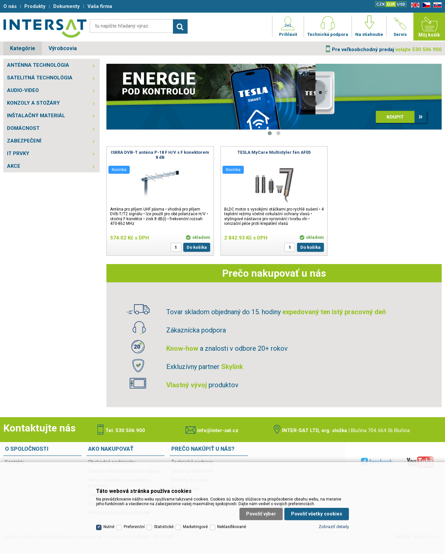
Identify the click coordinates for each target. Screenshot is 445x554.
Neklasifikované (231, 526)
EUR (391, 4)
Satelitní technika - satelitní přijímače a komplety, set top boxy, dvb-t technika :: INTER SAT (44, 28)
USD (401, 4)
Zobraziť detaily (334, 526)
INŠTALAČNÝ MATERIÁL (36, 116)
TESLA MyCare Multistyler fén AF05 (274, 152)
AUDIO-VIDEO (23, 90)
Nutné (108, 526)
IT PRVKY (18, 153)
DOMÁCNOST (23, 128)
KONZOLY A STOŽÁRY (33, 103)
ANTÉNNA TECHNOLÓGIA (38, 65)
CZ (425, 5)
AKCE (13, 166)
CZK (380, 4)
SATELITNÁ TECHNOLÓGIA (40, 78)
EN (414, 5)
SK (436, 5)
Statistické (164, 526)
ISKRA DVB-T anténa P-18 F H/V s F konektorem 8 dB (160, 155)
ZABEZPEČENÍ (24, 141)
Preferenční (134, 526)
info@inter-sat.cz (217, 430)
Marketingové (195, 526)
